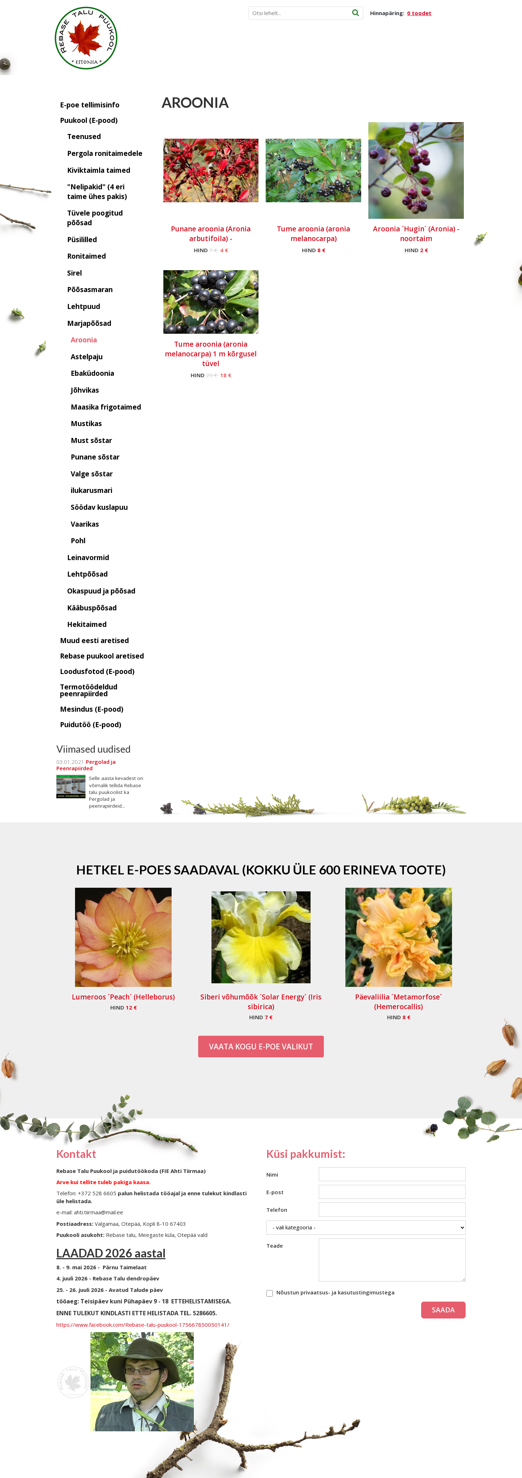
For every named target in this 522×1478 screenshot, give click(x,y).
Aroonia (84, 340)
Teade (274, 1245)
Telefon (276, 1209)
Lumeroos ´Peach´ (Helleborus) (123, 997)
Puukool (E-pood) (89, 120)
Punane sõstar (95, 457)
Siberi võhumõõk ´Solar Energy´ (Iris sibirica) (260, 1001)
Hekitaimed (87, 624)
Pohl (78, 540)
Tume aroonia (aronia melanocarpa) (313, 233)
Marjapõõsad (89, 323)
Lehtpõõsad (87, 574)
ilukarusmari (91, 490)
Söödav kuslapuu (99, 507)
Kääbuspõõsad (92, 608)
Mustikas (86, 423)
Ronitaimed (86, 256)
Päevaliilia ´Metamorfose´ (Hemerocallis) (398, 1001)
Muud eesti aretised (94, 640)
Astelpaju (87, 356)
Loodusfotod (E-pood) (97, 671)
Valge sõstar (92, 474)
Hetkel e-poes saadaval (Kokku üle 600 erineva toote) (261, 869)
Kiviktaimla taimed (98, 170)
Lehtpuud (83, 306)
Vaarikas (85, 524)
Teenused (84, 136)
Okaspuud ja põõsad (101, 591)
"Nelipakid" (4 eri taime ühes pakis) (97, 191)
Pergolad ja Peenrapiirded (86, 765)
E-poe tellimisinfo (90, 105)
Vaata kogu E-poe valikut (261, 1046)
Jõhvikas (85, 390)
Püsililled (82, 239)
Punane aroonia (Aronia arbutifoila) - (211, 233)
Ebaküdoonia (92, 373)
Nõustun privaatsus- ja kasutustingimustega (335, 1292)
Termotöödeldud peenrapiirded (88, 690)
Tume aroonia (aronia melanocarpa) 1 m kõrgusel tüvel (211, 354)
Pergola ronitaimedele (105, 153)
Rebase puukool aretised (102, 656)
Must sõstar (91, 440)
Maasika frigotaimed (106, 407)
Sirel (74, 273)
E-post (275, 1192)
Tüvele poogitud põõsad (95, 217)
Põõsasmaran (90, 289)
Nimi (272, 1174)
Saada (443, 1310)
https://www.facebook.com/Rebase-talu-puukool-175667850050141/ (142, 1324)
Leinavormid (88, 557)
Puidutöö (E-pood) (90, 724)
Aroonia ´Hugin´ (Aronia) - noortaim (416, 233)
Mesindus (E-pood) (91, 709)
